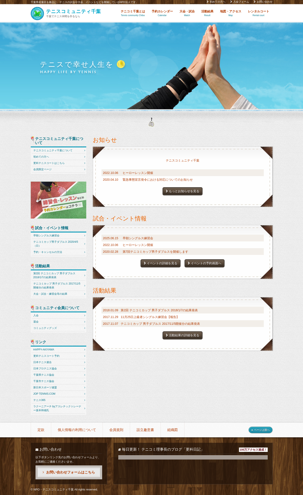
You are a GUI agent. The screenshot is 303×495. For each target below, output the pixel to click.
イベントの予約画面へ (204, 263)
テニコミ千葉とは (133, 13)
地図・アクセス (230, 13)
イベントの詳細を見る (160, 263)
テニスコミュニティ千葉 (182, 160)
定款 (40, 430)
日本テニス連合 (42, 362)
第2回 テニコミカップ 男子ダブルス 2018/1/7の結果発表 (54, 275)
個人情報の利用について (77, 430)
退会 (36, 321)
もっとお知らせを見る (182, 191)
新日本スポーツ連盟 (45, 387)
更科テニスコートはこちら (49, 163)
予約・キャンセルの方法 (47, 252)
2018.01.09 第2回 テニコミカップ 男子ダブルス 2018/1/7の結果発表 (150, 310)
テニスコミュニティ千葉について (59, 141)
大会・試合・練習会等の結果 (50, 293)
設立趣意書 (145, 430)
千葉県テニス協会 (43, 374)
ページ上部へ (260, 429)
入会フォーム (239, 1)
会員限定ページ (42, 169)
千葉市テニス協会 (43, 381)
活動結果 (207, 13)
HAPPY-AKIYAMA (43, 349)
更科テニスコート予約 (46, 355)
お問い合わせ (263, 1)
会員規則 (116, 430)
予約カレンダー (162, 13)
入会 (36, 315)
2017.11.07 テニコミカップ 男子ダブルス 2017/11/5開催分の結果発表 (151, 323)
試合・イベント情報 (51, 228)
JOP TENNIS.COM (44, 393)
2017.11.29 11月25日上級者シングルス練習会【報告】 (141, 317)
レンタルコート (258, 13)
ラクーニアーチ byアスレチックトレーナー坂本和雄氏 (57, 408)
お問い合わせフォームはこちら (69, 472)
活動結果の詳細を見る (182, 335)
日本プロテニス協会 (45, 368)
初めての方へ (216, 1)
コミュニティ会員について (57, 308)
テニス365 (39, 400)
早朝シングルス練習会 (46, 235)
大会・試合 (187, 13)
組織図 (172, 430)
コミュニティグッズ (45, 328)
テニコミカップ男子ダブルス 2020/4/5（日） (55, 243)
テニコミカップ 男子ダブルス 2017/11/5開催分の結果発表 (56, 285)
